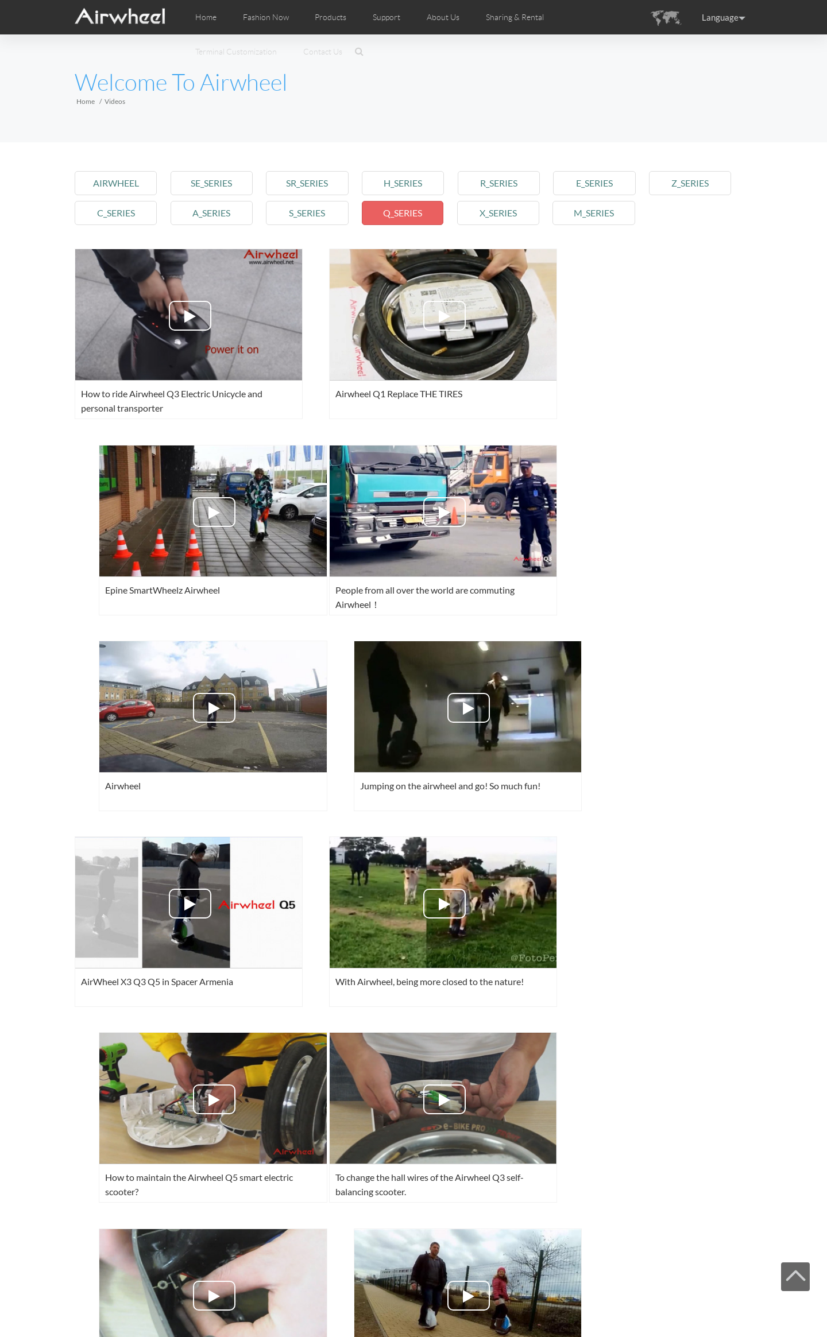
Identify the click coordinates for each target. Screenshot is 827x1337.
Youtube (661, 1303)
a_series (214, 212)
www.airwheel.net (154, 1318)
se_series (214, 182)
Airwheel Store (679, 1303)
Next (426, 1250)
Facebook (626, 1303)
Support (386, 17)
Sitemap (239, 1304)
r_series (507, 182)
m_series (605, 212)
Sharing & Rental (515, 17)
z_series (702, 182)
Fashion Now (145, 1304)
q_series (409, 212)
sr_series (312, 182)
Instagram (697, 1303)
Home (206, 17)
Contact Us (322, 51)
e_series (604, 182)
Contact (299, 1304)
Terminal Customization (236, 51)
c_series (117, 212)
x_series (507, 212)
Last (467, 1250)
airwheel (117, 182)
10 (387, 1250)
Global (732, 1303)
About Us (269, 1304)
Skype (715, 1303)
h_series (410, 182)
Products (330, 17)
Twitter (643, 1303)
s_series (312, 212)
